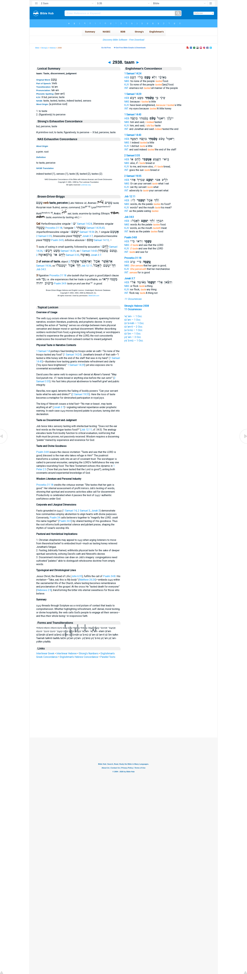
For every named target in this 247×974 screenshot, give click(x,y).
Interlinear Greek (45, 653)
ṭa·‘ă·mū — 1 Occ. (133, 330)
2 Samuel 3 (84, 510)
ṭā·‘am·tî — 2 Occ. (133, 326)
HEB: (126, 77)
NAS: (127, 81)
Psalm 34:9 (57, 240)
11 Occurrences (132, 298)
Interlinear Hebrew (66, 653)
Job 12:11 (86, 265)
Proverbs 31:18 (53, 227)
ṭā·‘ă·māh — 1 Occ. (134, 323)
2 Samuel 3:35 (44, 236)
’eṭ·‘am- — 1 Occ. (133, 316)
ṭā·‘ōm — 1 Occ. (132, 333)
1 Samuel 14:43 (88, 250)
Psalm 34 (55, 517)
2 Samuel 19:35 (80, 394)
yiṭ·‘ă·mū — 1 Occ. (133, 340)
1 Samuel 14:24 (81, 223)
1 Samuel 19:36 (82, 231)
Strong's (44, 48)
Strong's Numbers (88, 653)
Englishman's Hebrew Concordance (79, 656)
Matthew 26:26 (87, 579)
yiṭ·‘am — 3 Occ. (132, 337)
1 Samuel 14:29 (75, 364)
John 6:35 (76, 576)
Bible (37, 48)
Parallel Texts (107, 656)
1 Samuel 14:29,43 (89, 227)
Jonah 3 (95, 510)
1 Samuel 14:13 (97, 240)
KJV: (126, 84)
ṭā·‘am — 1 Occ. (132, 319)
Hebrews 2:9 (44, 590)
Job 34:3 (41, 269)
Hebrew (53, 48)
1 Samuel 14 (43, 351)
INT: (126, 88)
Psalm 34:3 (65, 521)
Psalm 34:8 (42, 452)
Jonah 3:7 (87, 236)
